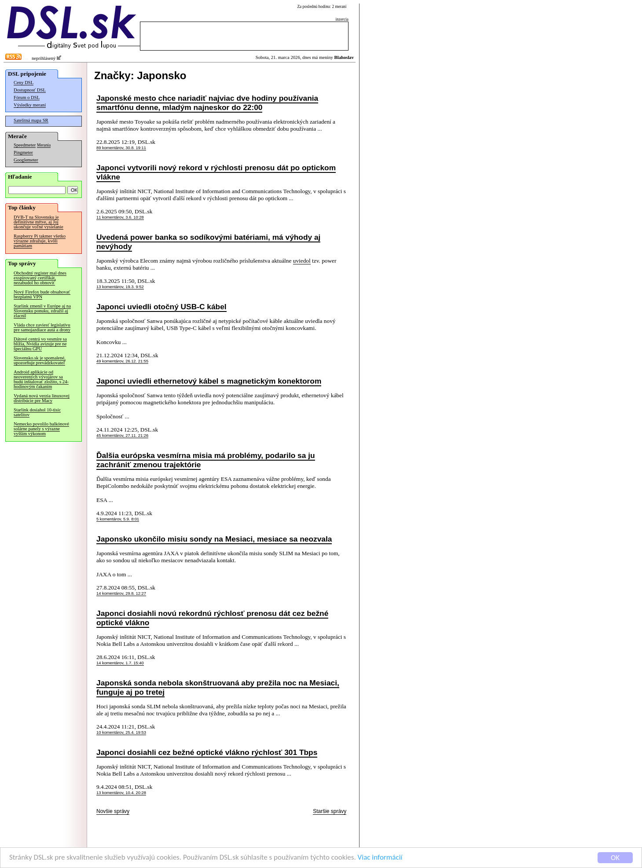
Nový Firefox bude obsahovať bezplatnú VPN (42, 294)
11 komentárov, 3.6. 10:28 (120, 217)
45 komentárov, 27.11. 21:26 (122, 435)
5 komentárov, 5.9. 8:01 (117, 519)
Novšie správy (112, 811)
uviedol (302, 260)
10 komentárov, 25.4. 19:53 (121, 732)
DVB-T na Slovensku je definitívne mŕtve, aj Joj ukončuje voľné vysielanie (38, 222)
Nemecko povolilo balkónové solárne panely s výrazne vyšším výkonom (41, 428)
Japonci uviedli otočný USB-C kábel (161, 306)
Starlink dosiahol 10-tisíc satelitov (37, 412)
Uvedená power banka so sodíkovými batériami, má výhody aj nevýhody (208, 242)
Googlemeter (26, 159)
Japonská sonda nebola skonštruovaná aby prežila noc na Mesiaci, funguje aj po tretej (217, 687)
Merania (44, 145)
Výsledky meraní (30, 105)
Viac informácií (380, 858)
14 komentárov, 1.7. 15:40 (120, 663)
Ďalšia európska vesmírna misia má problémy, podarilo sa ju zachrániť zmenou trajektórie (205, 460)
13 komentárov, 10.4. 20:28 (121, 793)
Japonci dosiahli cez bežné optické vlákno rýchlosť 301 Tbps (206, 752)
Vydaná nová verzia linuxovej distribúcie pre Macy (42, 398)
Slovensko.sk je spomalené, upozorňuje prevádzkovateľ (40, 360)
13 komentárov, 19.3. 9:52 (120, 287)
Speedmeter (25, 145)
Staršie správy (329, 811)
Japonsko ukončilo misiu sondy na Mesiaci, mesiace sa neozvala (214, 539)
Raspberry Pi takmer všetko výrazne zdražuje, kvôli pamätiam (40, 241)
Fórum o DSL (27, 97)
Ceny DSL (23, 82)
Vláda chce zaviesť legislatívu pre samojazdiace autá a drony (42, 327)
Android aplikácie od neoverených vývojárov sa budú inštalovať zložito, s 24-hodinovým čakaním (41, 379)
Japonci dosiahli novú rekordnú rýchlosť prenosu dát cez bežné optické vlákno (212, 618)
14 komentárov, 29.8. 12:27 (121, 593)
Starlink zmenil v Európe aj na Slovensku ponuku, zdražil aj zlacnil (42, 311)
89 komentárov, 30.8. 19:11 (121, 148)
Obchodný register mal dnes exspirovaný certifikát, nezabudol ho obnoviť (40, 278)
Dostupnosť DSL (30, 90)
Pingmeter (23, 152)
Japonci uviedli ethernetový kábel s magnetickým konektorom (208, 381)
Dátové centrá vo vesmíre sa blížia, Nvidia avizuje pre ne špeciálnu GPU (40, 344)
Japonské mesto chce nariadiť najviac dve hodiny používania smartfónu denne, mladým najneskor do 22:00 (207, 103)
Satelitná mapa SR (31, 120)
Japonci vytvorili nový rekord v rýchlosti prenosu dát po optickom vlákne (216, 172)
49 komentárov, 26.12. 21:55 (122, 361)
